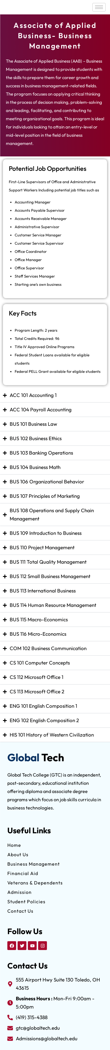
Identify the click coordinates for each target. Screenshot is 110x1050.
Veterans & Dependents (35, 883)
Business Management (33, 864)
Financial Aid (22, 873)
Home (14, 845)
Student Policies (26, 901)
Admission (19, 892)
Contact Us (20, 911)
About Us (17, 854)
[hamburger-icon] (99, 7)
